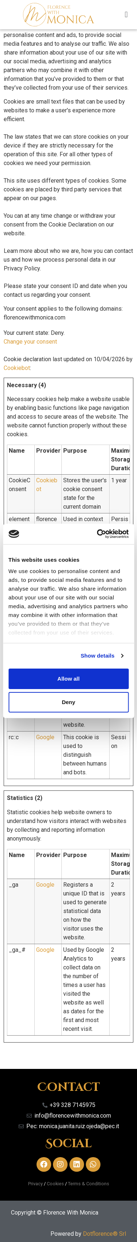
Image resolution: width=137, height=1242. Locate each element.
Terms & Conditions (88, 1183)
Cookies (55, 1183)
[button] (126, 14)
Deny (68, 702)
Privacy (35, 1183)
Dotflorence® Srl (104, 1233)
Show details (98, 655)
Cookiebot (17, 367)
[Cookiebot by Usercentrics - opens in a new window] (97, 534)
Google (45, 737)
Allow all (68, 679)
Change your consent (30, 341)
